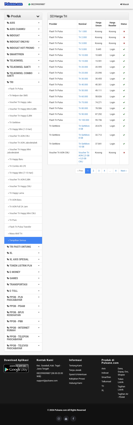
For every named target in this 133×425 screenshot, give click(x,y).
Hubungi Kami (75, 383)
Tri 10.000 (83, 55)
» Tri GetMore (13, 122)
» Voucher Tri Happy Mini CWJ (21, 213)
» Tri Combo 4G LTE (16, 166)
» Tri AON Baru (14, 200)
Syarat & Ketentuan (78, 374)
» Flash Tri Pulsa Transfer (19, 227)
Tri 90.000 (83, 114)
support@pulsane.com (47, 380)
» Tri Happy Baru (15, 159)
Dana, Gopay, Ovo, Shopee (123, 371)
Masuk (124, 4)
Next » (124, 171)
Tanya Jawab (75, 370)
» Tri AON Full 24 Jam (17, 206)
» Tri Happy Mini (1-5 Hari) (19, 129)
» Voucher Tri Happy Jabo (19, 102)
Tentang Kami (75, 365)
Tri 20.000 (83, 67)
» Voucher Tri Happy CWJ (19, 186)
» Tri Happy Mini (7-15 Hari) (20, 173)
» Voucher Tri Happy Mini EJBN (22, 109)
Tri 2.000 (83, 37)
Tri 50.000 (83, 90)
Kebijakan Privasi (77, 379)
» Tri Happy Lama (15, 193)
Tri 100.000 (84, 120)
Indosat (105, 373)
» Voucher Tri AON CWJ (18, 136)
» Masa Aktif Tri (14, 233)
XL (103, 390)
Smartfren (106, 377)
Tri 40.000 (83, 84)
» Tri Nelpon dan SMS (17, 95)
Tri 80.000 (83, 108)
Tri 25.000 (83, 73)
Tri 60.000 (83, 96)
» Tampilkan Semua (16, 240)
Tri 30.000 (83, 79)
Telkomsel (106, 381)
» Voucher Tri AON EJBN (18, 179)
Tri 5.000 (83, 49)
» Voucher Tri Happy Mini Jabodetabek (19, 151)
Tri (103, 386)
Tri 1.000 (83, 31)
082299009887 (36, 4)
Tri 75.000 (83, 102)
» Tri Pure (12, 220)
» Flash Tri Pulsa (15, 89)
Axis (104, 368)
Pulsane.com (61, 410)
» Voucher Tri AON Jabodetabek (22, 143)
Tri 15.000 (83, 61)
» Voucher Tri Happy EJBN (19, 116)
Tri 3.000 (83, 43)
